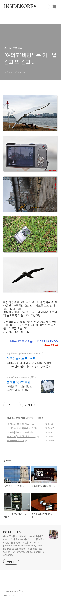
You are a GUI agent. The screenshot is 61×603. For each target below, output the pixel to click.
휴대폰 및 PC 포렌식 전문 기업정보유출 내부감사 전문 (21, 382)
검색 (47, 6)
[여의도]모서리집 (15, 440)
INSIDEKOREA (20, 6)
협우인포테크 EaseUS (21, 358)
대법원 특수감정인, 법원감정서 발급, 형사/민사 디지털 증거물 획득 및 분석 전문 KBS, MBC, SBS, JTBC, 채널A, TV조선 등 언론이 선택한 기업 (20, 388)
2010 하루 (20, 418)
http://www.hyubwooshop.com (22, 353)
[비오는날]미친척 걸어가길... (21, 436)
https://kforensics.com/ (18, 377)
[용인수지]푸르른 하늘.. (18, 424)
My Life (10, 418)
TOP (54, 592)
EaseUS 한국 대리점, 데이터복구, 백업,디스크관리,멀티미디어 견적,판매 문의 (30, 364)
